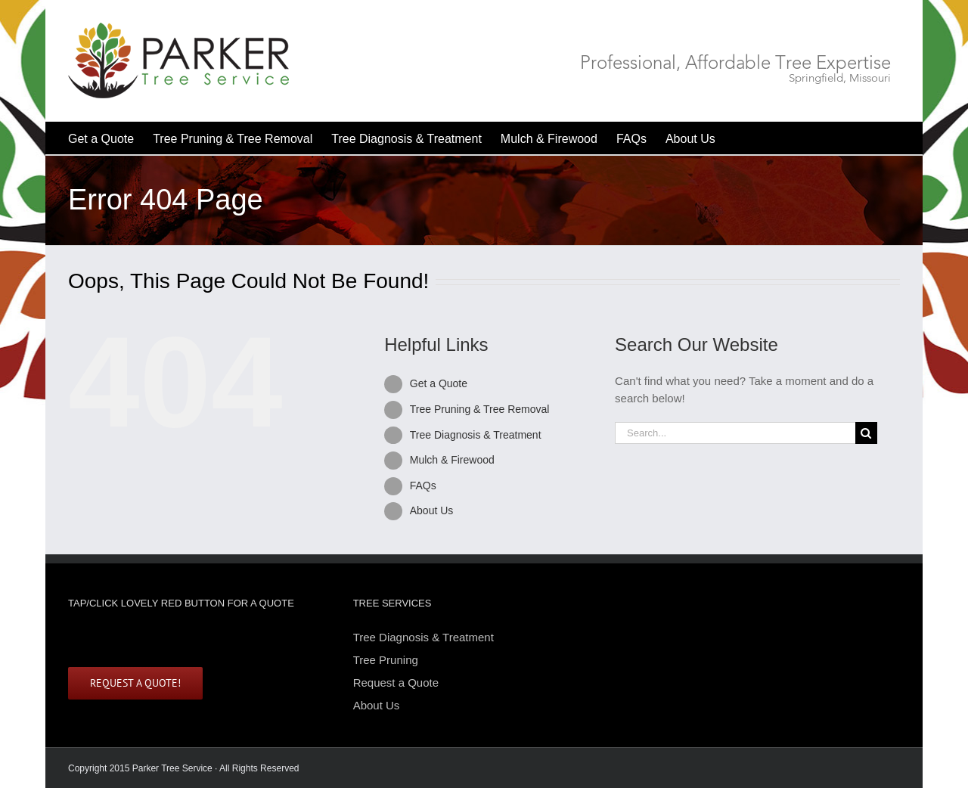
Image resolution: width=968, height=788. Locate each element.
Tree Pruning (385, 659)
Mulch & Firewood (452, 460)
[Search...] (735, 433)
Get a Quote (438, 383)
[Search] (866, 433)
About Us (432, 510)
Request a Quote (396, 682)
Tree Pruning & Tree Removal (480, 409)
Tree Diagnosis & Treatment (475, 435)
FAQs (423, 485)
